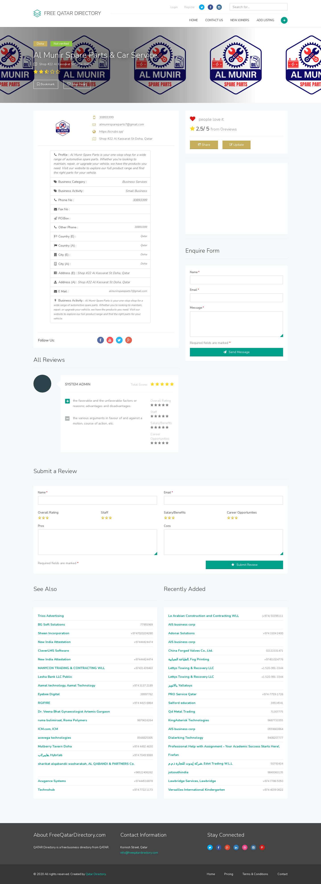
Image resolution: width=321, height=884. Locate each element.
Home (211, 874)
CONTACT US (214, 20)
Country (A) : (100, 245)
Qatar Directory (96, 874)
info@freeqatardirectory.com (139, 853)
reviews (228, 129)
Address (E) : (92, 273)
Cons (167, 526)
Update (236, 145)
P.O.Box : (62, 218)
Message (197, 308)
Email (194, 290)
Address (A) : (92, 282)
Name (195, 272)
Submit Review (244, 565)
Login (174, 7)
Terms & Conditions (255, 874)
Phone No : (100, 200)
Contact (283, 874)
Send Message (236, 352)
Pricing (228, 874)
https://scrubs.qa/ (111, 131)
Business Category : (100, 182)
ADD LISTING (265, 20)
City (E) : (100, 255)
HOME (193, 20)
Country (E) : (100, 236)
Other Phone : (100, 227)
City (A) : (100, 264)
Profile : (100, 164)
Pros (41, 526)
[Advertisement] (236, 198)
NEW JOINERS (239, 20)
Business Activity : (100, 191)
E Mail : (100, 291)
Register (189, 7)
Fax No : (62, 209)
